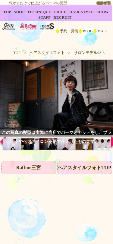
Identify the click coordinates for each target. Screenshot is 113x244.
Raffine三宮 (28, 167)
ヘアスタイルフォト (47, 52)
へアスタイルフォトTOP (84, 167)
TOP (16, 52)
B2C (56, 24)
